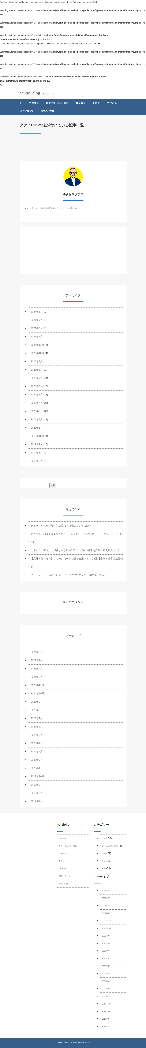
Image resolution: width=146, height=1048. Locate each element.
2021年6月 (37, 328)
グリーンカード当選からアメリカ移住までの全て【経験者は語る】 (68, 575)
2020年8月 (37, 369)
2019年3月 (37, 452)
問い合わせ (27, 110)
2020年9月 (37, 361)
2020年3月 (37, 411)
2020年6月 (37, 386)
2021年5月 (37, 336)
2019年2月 (37, 461)
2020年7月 (37, 378)
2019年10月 (37, 436)
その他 (112, 103)
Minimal (67, 1042)
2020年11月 (37, 344)
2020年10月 (37, 353)
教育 (96, 103)
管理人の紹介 (47, 110)
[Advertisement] (73, 253)
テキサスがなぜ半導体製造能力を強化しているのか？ (61, 525)
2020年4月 (37, 402)
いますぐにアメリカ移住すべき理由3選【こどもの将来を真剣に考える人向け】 (75, 550)
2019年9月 (37, 444)
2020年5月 (37, 394)
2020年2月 (37, 419)
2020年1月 (37, 427)
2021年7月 (37, 320)
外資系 (80, 103)
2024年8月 (37, 311)
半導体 (34, 103)
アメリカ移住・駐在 (57, 103)
